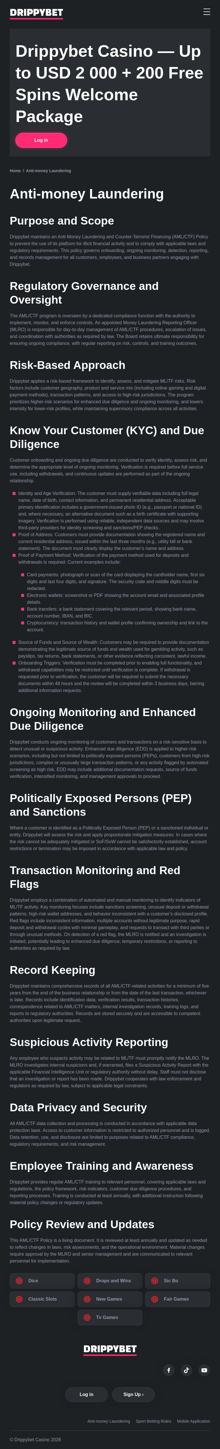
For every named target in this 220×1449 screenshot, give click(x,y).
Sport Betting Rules (153, 1421)
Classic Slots (42, 1299)
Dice (33, 1280)
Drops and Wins (113, 1280)
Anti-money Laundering (108, 1421)
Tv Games (107, 1317)
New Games (109, 1299)
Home (15, 170)
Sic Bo (171, 1280)
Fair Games (176, 1299)
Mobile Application (193, 1421)
